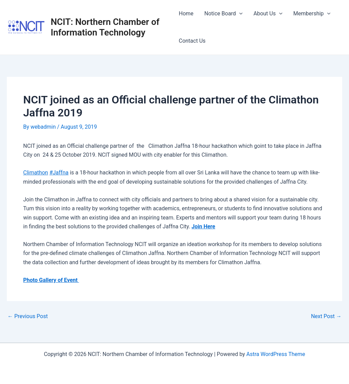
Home (186, 13)
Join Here (203, 226)
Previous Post (27, 316)
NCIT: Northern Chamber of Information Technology (105, 27)
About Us (268, 13)
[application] (239, 13)
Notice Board (223, 13)
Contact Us (192, 41)
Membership (312, 13)
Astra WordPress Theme (275, 354)
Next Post (326, 316)
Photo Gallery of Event (51, 280)
